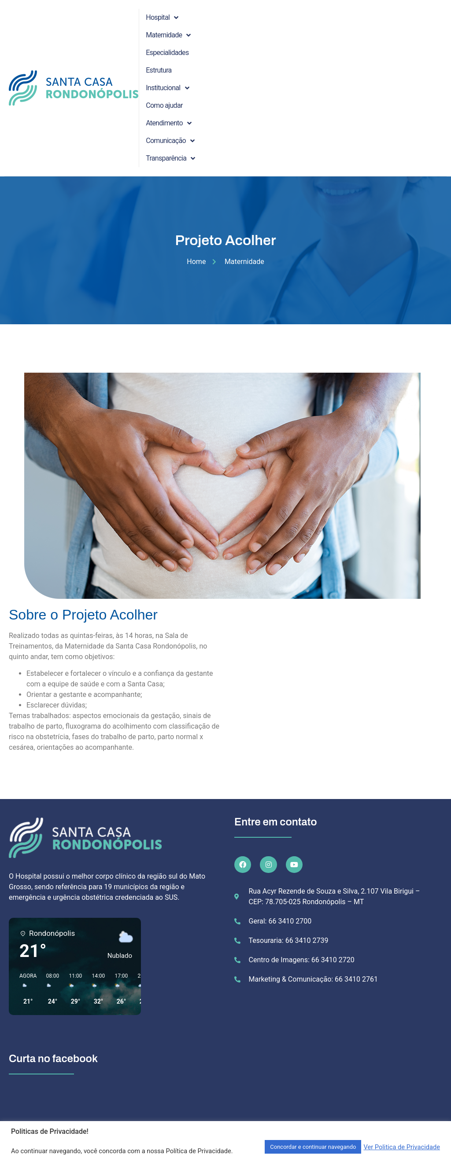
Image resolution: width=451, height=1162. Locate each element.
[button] (25, 989)
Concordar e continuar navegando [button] (313, 1147)
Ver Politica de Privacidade (401, 1147)
